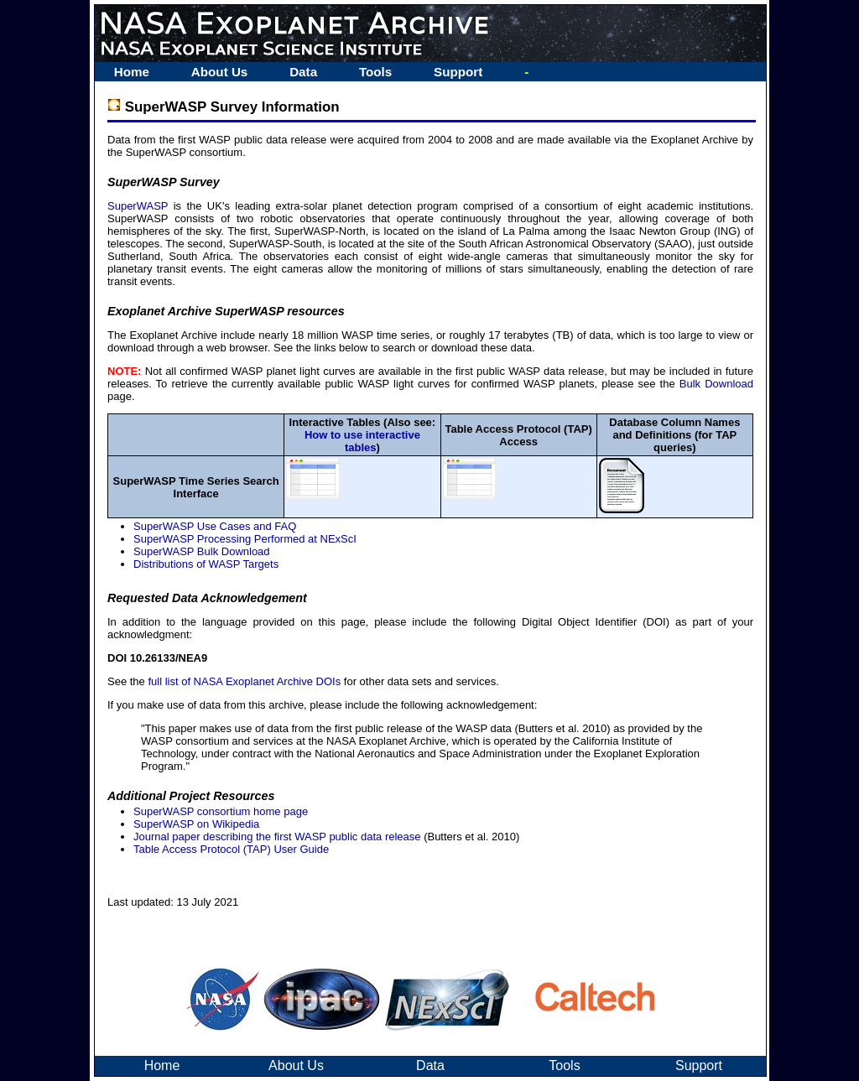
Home (131, 72)
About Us (219, 72)
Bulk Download (716, 383)
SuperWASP (137, 206)
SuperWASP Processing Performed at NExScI (245, 539)
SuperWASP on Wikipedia (196, 824)
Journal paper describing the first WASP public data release (277, 836)
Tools (375, 72)
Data (303, 72)
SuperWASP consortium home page (220, 811)
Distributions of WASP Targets (206, 564)
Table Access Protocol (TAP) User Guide (231, 849)
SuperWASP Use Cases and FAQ (214, 526)
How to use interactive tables (362, 441)
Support (458, 72)
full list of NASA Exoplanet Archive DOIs (244, 681)
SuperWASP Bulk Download (201, 551)
